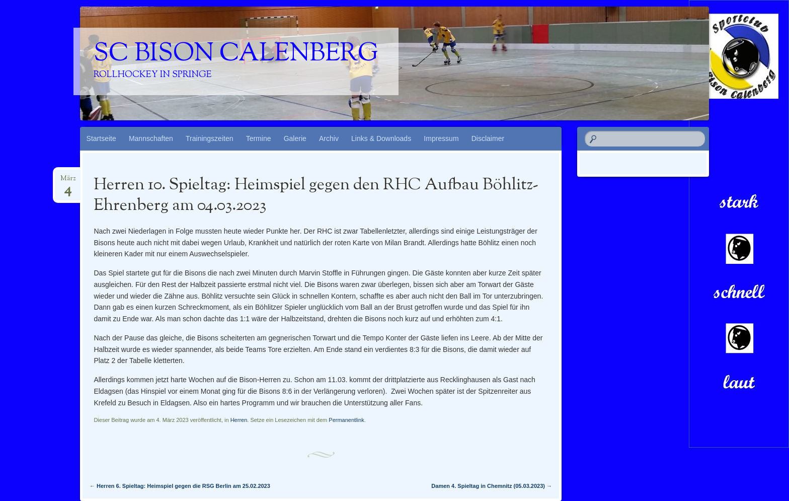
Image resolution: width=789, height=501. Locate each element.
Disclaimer (487, 138)
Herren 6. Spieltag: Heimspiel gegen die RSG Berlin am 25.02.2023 (180, 486)
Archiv (329, 138)
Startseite (101, 138)
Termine (258, 138)
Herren (239, 420)
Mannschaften (151, 138)
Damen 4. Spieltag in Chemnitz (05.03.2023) (491, 486)
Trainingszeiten (209, 138)
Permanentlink (346, 420)
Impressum (441, 138)
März (67, 182)
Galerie (295, 138)
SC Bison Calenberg (236, 54)
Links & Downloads (381, 138)
